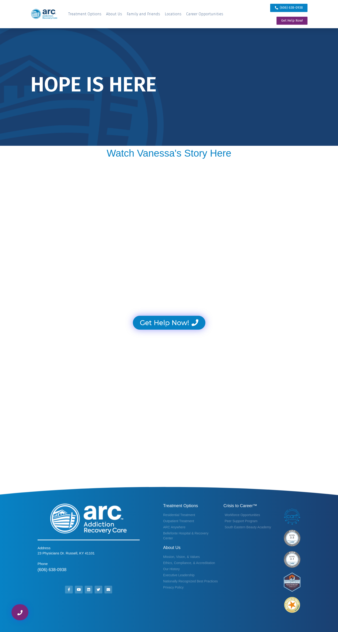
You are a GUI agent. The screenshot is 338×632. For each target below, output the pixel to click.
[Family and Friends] (143, 14)
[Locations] (173, 14)
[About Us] (114, 14)
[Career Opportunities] (204, 14)
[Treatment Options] (84, 14)
